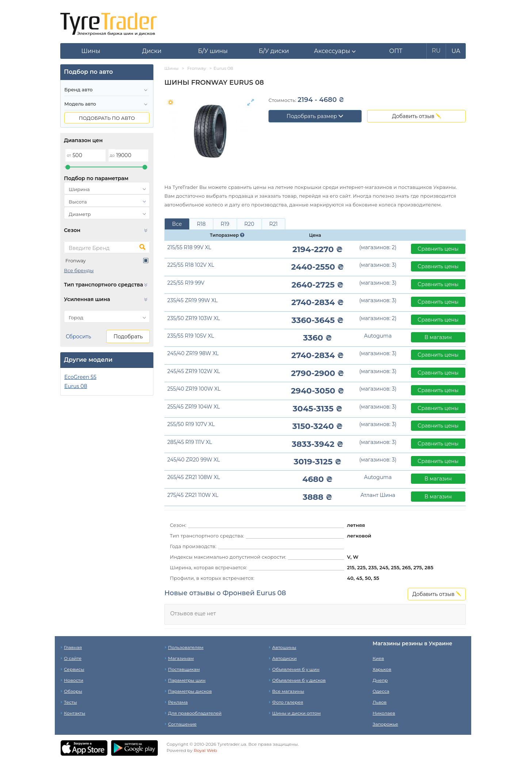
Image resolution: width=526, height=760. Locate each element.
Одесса (381, 691)
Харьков (382, 669)
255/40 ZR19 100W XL (194, 388)
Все (177, 224)
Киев (378, 658)
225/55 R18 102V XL (190, 265)
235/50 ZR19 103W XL (193, 318)
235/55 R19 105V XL (190, 335)
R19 (225, 224)
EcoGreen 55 (80, 377)
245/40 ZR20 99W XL (193, 459)
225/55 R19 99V (186, 283)
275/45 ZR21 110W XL (192, 495)
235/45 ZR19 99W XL (192, 300)
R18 (201, 224)
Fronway (75, 260)
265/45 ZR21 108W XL (193, 477)
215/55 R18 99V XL (189, 247)
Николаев (384, 713)
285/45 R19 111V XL (189, 442)
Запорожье (385, 724)
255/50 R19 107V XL (191, 424)
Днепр (380, 680)
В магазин (438, 337)
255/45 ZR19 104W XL (193, 406)
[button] (334, 51)
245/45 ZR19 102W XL (193, 371)
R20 (249, 224)
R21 (273, 224)
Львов (379, 702)
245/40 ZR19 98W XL (193, 353)
